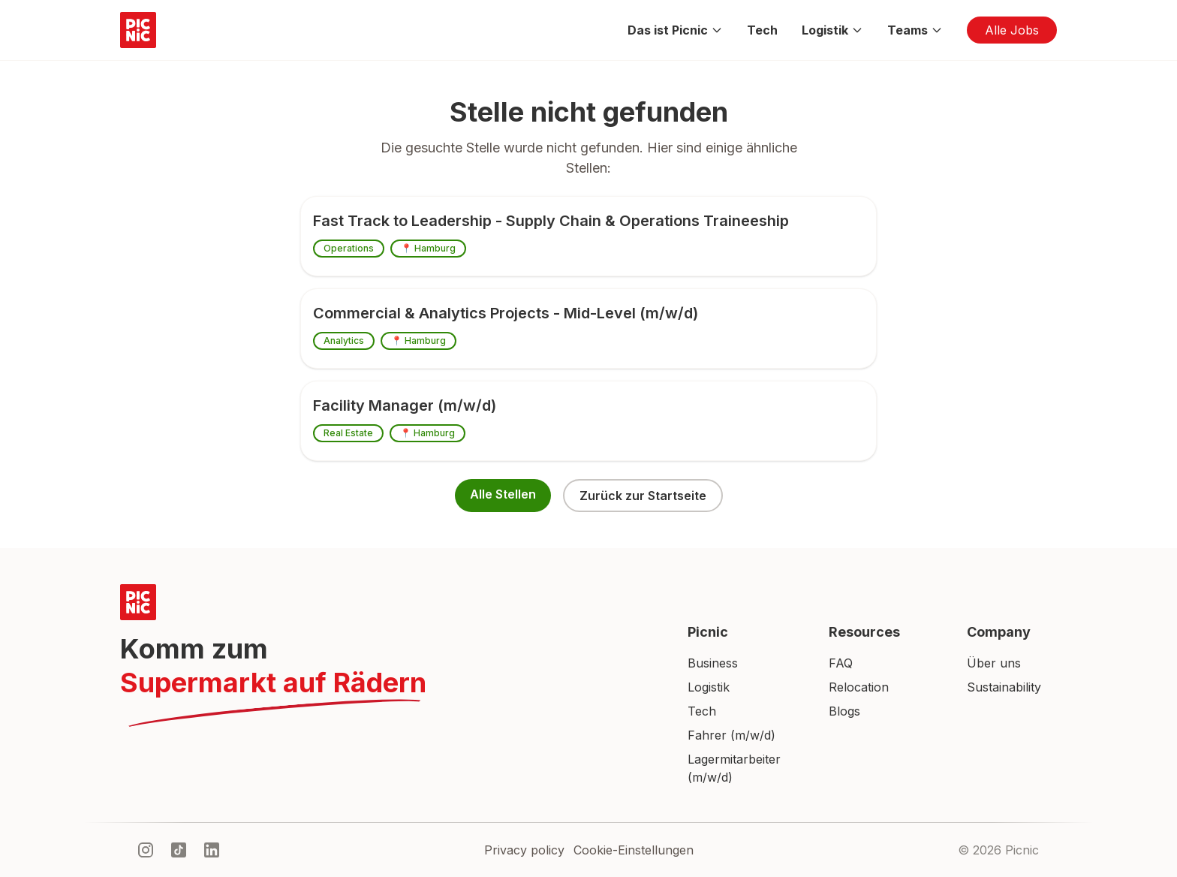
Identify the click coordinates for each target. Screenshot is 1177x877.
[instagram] (145, 849)
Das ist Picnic (675, 30)
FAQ (841, 663)
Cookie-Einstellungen (633, 849)
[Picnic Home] (386, 602)
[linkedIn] (211, 849)
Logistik (832, 30)
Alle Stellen (503, 494)
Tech (762, 30)
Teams (915, 30)
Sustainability (1004, 687)
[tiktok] (178, 849)
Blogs (844, 711)
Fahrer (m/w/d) (731, 735)
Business (713, 663)
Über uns (994, 663)
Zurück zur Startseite (642, 495)
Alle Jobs (1012, 30)
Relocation (859, 687)
